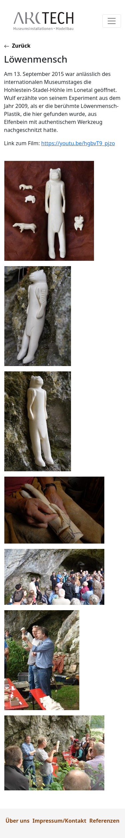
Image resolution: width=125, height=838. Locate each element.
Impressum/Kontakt (59, 820)
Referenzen (104, 820)
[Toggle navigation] (111, 21)
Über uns (18, 820)
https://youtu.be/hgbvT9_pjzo (78, 143)
